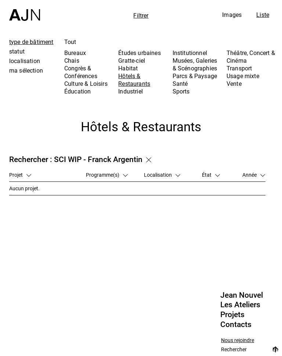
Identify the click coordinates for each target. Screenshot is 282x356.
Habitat (128, 68)
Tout (70, 42)
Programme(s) (107, 174)
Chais (71, 60)
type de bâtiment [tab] (31, 42)
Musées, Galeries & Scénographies (195, 64)
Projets (232, 314)
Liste (262, 15)
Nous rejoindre (237, 340)
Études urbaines (139, 53)
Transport (239, 68)
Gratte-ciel (131, 60)
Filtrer (140, 15)
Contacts (236, 324)
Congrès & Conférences (80, 72)
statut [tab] (17, 51)
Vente (234, 84)
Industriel (130, 91)
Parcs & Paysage (195, 76)
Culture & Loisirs (86, 84)
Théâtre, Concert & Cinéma (251, 57)
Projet (20, 174)
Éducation (77, 91)
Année (253, 174)
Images (232, 15)
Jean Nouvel (241, 295)
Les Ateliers (240, 304)
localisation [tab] (24, 61)
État (211, 174)
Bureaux (75, 53)
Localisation (162, 174)
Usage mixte (243, 76)
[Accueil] (24, 10)
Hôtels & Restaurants (134, 80)
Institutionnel (190, 53)
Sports (181, 91)
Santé (180, 84)
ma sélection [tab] (26, 70)
